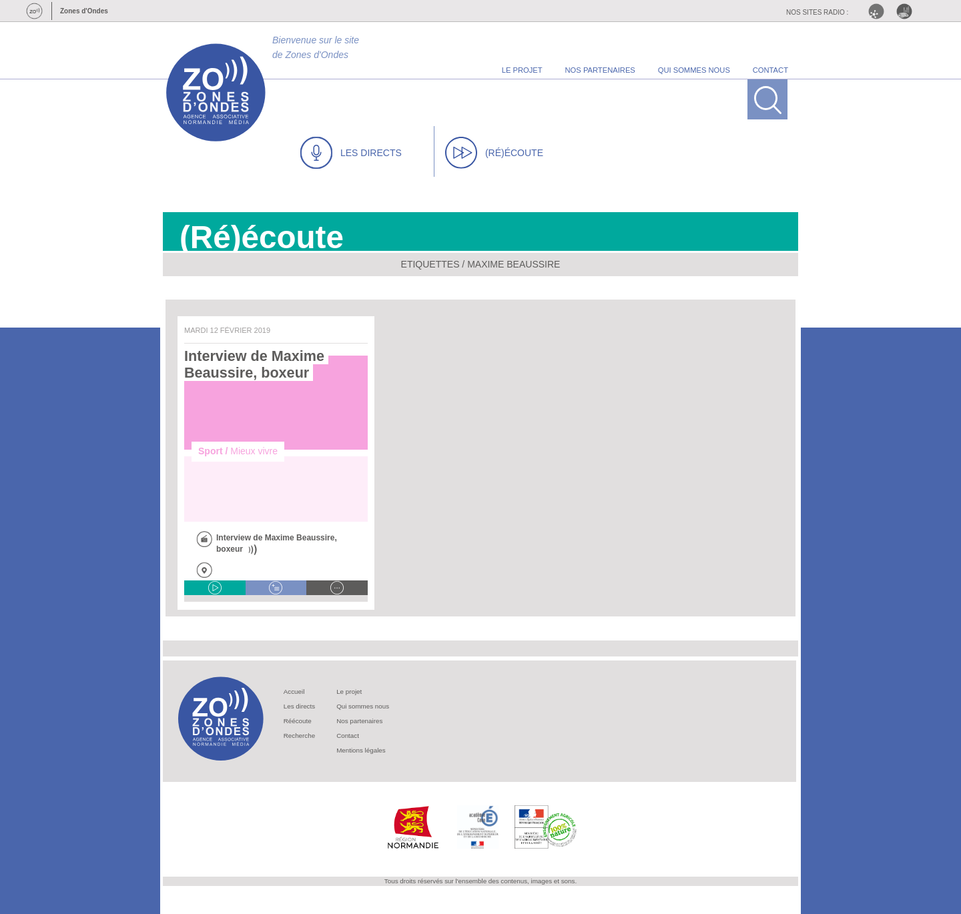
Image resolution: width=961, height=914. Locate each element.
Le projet (349, 691)
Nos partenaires (359, 721)
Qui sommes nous (362, 706)
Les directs (299, 706)
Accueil (294, 691)
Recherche (299, 735)
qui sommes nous (694, 70)
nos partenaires (600, 70)
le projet (522, 70)
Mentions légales (361, 750)
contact (770, 70)
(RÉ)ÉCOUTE (494, 153)
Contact (347, 735)
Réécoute (298, 721)
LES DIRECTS (351, 153)
